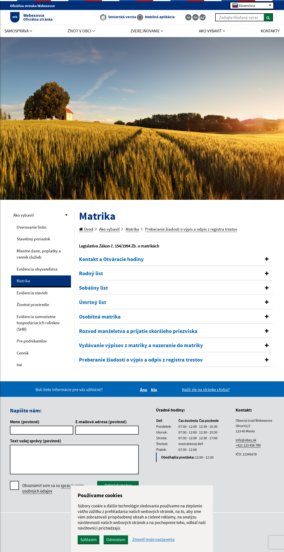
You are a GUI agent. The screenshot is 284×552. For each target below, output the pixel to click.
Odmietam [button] (115, 539)
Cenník (23, 353)
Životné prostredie (33, 304)
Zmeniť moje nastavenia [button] (153, 539)
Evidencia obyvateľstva (37, 269)
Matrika (23, 280)
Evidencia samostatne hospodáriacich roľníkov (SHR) (38, 323)
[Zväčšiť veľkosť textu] (202, 17)
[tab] (176, 259)
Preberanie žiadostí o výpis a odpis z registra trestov (191, 229)
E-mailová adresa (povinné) (101, 421)
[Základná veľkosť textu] (195, 17)
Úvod (86, 229)
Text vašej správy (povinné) (35, 440)
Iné (19, 364)
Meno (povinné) (24, 421)
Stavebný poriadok (33, 238)
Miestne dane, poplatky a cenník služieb (39, 254)
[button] (176, 259)
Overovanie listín (31, 227)
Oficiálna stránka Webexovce (34, 6)
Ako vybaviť (23, 215)
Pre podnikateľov (32, 341)
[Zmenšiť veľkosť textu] (188, 17)
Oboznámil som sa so (53, 488)
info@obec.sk (246, 440)
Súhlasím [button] (88, 539)
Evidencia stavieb (32, 292)
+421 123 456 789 (248, 445)
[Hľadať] (268, 17)
